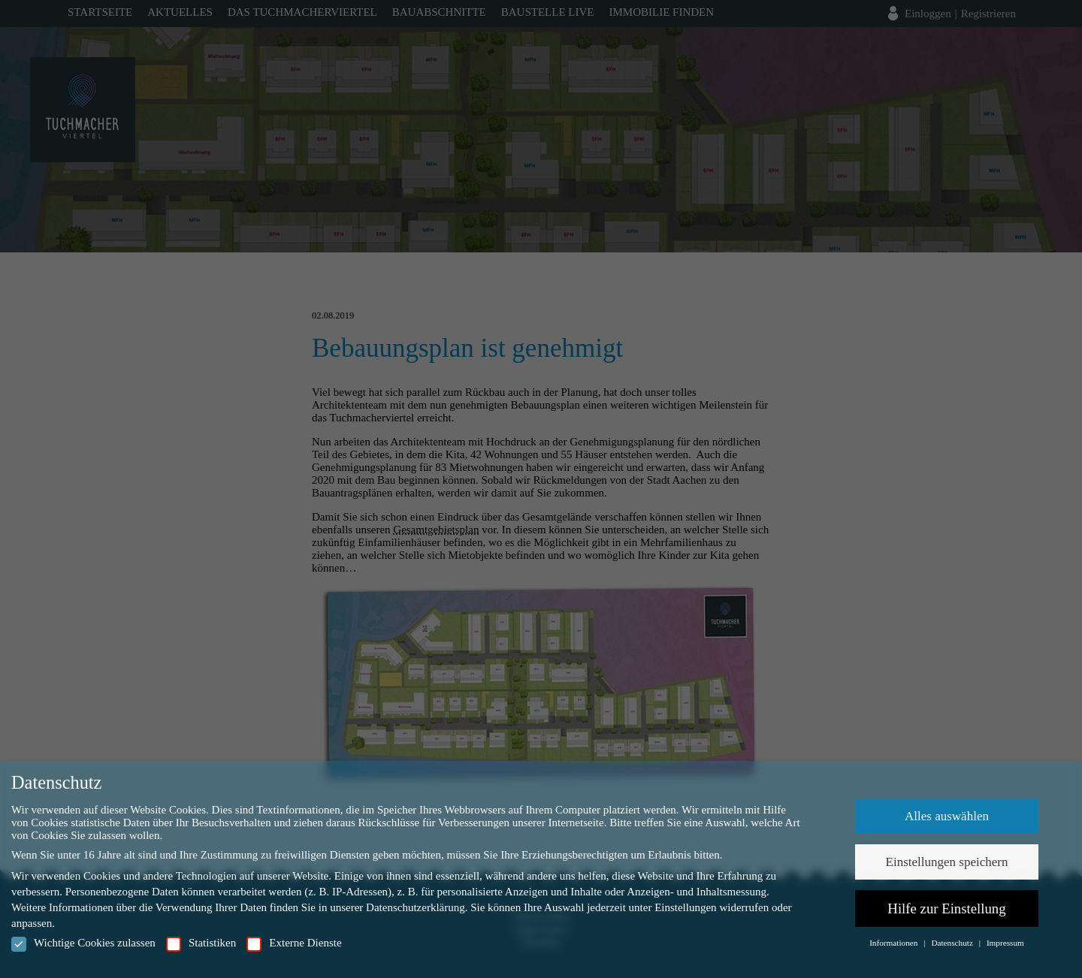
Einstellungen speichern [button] (947, 862)
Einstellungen (685, 907)
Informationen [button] (894, 942)
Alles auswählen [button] (947, 816)
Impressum (1005, 942)
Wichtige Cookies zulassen (83, 943)
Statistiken (201, 943)
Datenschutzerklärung (415, 907)
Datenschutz (953, 942)
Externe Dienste (293, 943)
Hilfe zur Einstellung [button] (946, 908)
